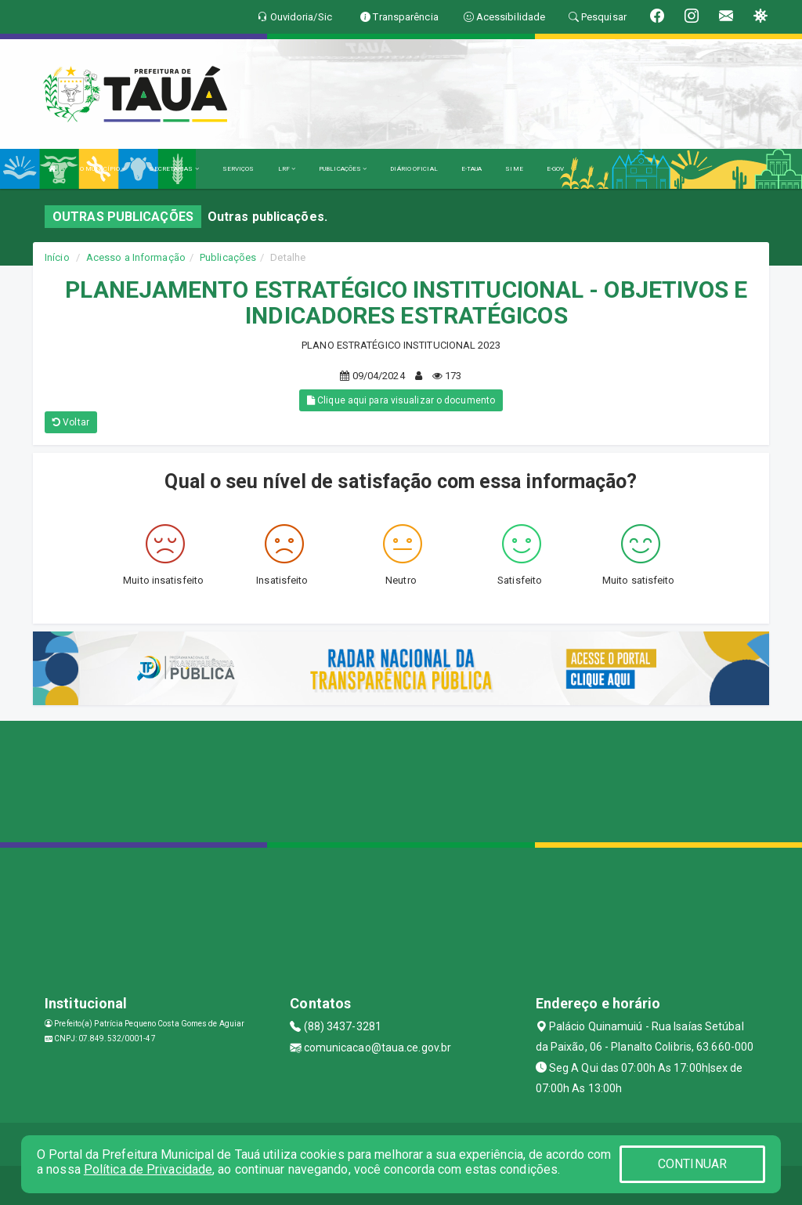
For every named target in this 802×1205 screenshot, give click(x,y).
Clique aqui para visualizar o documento (401, 400)
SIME (513, 168)
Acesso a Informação (136, 257)
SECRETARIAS (173, 168)
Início (57, 257)
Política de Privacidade (148, 1169)
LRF (287, 168)
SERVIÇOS (238, 168)
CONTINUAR (692, 1163)
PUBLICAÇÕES (343, 168)
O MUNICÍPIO (102, 168)
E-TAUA (471, 168)
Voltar (70, 422)
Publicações (228, 257)
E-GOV (556, 168)
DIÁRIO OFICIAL (413, 168)
